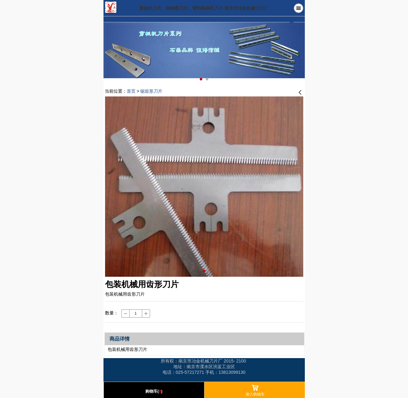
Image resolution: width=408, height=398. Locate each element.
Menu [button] (298, 8)
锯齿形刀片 (151, 91)
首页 (131, 91)
